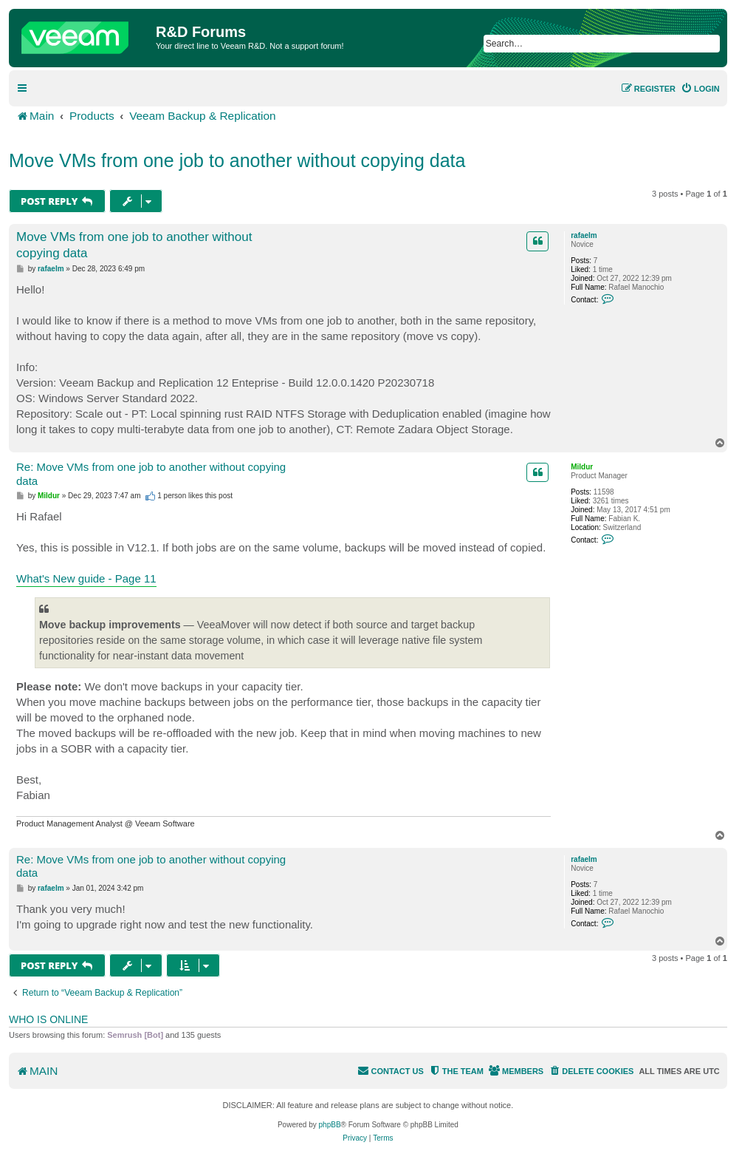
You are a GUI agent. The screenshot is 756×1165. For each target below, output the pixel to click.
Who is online (48, 1019)
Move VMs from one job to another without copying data (237, 160)
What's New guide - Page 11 (86, 578)
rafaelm (584, 235)
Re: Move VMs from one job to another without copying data (151, 474)
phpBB (330, 1125)
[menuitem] (700, 89)
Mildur (582, 467)
